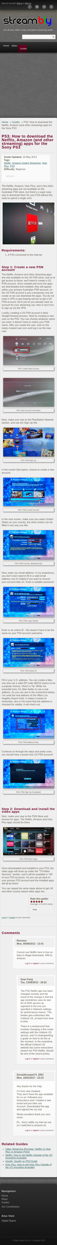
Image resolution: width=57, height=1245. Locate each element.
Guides (23, 48)
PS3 (12, 166)
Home (6, 45)
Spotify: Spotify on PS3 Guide (21, 1161)
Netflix (7, 163)
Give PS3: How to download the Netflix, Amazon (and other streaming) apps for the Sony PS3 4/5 (39, 901)
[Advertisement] (28, 86)
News (14, 45)
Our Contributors (10, 1206)
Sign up (28, 3)
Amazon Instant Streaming (26, 163)
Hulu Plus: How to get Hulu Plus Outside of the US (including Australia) (28, 1166)
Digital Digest (9, 1220)
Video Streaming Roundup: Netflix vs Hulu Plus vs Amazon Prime (28, 1150)
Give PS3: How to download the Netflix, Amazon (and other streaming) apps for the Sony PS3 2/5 (34, 901)
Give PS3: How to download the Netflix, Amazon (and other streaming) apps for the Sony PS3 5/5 (42, 901)
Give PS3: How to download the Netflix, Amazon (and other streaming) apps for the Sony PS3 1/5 (31, 901)
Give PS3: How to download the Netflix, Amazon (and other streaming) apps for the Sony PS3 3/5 (36, 901)
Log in (4, 917)
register (12, 917)
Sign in (19, 3)
